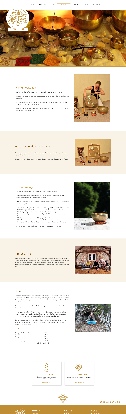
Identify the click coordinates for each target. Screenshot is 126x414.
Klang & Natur (64, 5)
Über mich (42, 5)
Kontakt (96, 5)
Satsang (76, 5)
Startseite (30, 5)
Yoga (52, 5)
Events (86, 5)
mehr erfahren (46, 382)
